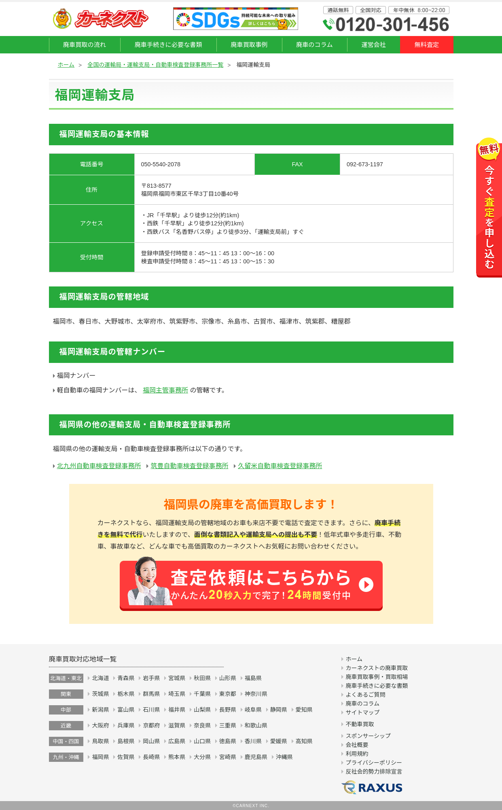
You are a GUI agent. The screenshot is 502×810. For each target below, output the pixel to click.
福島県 (253, 678)
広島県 (176, 741)
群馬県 (151, 694)
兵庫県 (125, 725)
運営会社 (373, 44)
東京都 (227, 694)
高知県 (304, 741)
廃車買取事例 (249, 44)
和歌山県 (256, 725)
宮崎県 (227, 757)
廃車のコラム (314, 44)
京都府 (151, 725)
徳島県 (227, 741)
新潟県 (100, 709)
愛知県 (304, 709)
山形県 (227, 678)
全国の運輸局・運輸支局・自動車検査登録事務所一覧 (155, 64)
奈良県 (202, 725)
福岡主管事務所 (165, 390)
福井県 (176, 709)
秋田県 (202, 678)
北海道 (100, 678)
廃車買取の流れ (84, 44)
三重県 (227, 725)
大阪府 (100, 725)
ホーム (66, 64)
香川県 (253, 741)
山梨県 (202, 709)
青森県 (125, 678)
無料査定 (427, 44)
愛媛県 (278, 741)
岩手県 (151, 678)
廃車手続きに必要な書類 (168, 44)
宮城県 (176, 678)
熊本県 (176, 757)
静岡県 (278, 709)
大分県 (202, 757)
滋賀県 (176, 725)
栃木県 (125, 694)
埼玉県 (176, 694)
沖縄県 (284, 757)
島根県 (125, 741)
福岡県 (100, 757)
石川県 (151, 709)
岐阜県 (253, 709)
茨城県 (100, 694)
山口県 (202, 741)
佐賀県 (125, 757)
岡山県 (151, 741)
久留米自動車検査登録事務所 (280, 465)
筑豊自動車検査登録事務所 (189, 465)
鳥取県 (100, 741)
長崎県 (151, 757)
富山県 (125, 709)
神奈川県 (256, 694)
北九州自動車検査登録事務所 (99, 465)
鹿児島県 (256, 757)
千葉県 (202, 694)
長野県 (227, 709)
